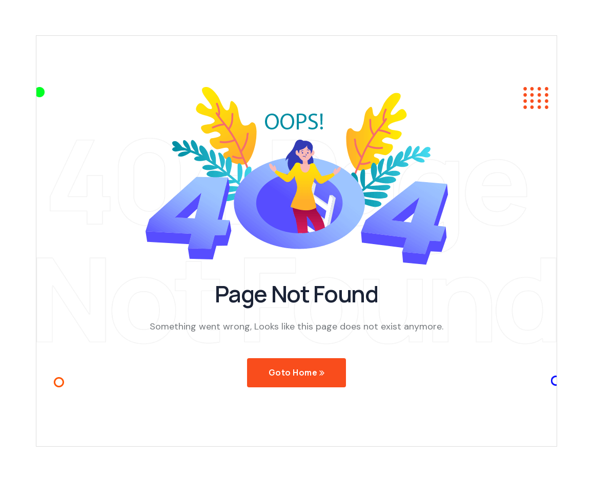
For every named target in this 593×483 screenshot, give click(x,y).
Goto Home (296, 373)
